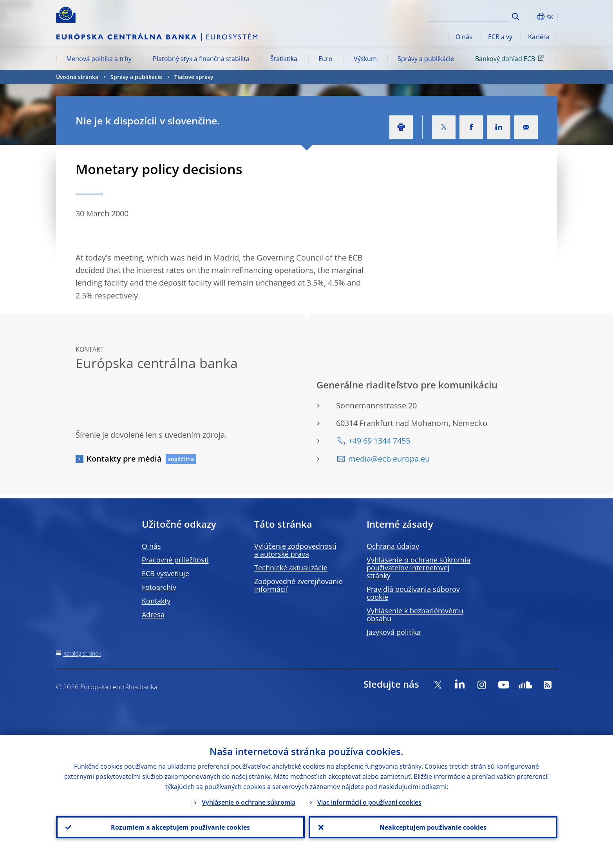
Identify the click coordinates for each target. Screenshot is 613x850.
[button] (530, 16)
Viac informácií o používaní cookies (369, 802)
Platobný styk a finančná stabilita (201, 58)
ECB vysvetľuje (165, 573)
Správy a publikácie (426, 58)
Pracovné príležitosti (175, 559)
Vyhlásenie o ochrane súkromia (248, 802)
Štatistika (283, 58)
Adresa (153, 614)
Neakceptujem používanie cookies (433, 827)
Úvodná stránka (77, 77)
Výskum (365, 58)
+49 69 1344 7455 (379, 440)
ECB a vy (500, 36)
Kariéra (539, 36)
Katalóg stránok (82, 653)
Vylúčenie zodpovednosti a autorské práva (295, 550)
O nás (464, 36)
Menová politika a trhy (99, 58)
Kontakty (156, 601)
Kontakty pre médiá (124, 458)
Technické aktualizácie (290, 567)
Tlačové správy (193, 77)
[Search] (470, 16)
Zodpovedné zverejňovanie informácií (298, 585)
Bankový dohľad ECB (511, 58)
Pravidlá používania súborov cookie (413, 593)
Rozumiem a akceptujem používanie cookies (180, 827)
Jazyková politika (394, 632)
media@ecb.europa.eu (389, 458)
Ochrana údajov (393, 546)
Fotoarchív (159, 587)
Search (515, 16)
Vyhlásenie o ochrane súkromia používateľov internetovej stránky (418, 567)
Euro (325, 58)
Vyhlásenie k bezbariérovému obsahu (415, 614)
